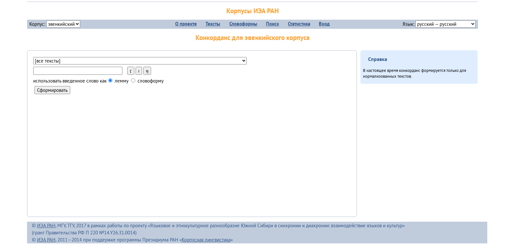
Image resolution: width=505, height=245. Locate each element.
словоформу (147, 81)
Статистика (299, 24)
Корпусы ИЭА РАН (252, 10)
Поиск (272, 24)
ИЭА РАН (46, 225)
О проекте (186, 24)
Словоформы (243, 24)
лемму (136, 81)
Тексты (212, 24)
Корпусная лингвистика (206, 240)
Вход (324, 24)
